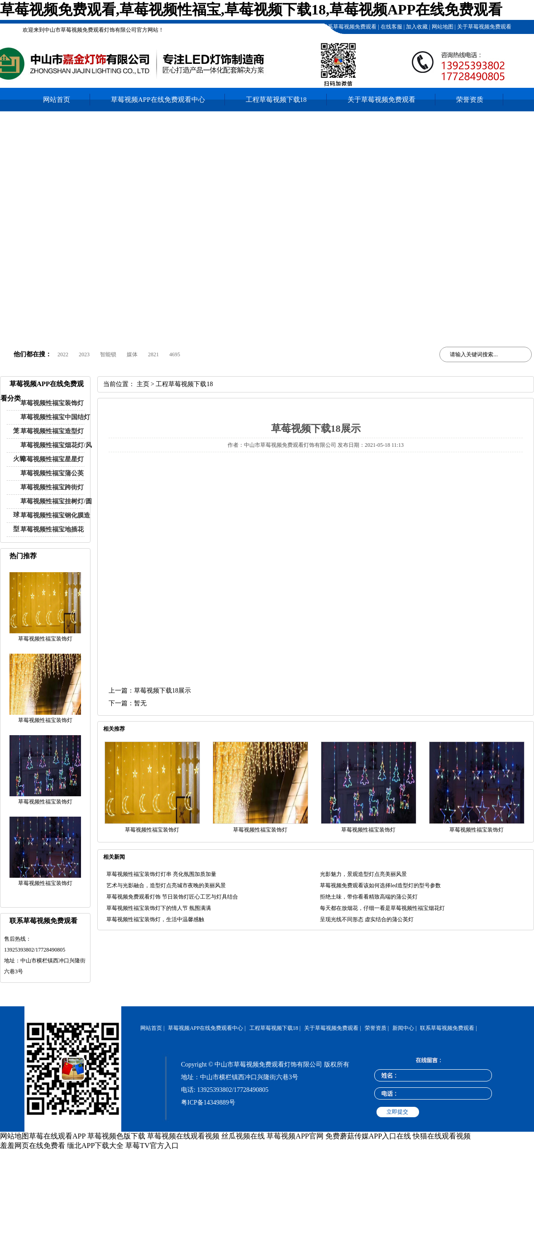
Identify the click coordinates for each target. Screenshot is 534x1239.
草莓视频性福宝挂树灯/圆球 (52, 508)
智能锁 (108, 354)
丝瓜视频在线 (243, 1136)
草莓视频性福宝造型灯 (52, 431)
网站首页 (56, 99)
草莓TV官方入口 (151, 1145)
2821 (153, 354)
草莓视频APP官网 (295, 1136)
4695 (174, 354)
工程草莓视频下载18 (293, 27)
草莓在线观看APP (57, 1136)
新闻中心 (403, 1028)
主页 (143, 384)
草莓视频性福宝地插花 (52, 529)
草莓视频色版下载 (116, 1136)
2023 (84, 354)
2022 (62, 354)
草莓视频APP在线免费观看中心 (158, 99)
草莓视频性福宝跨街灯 (52, 487)
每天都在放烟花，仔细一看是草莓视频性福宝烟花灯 (382, 908)
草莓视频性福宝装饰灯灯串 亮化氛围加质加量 (161, 874)
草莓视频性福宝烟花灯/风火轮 (52, 452)
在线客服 (390, 27)
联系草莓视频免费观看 (349, 27)
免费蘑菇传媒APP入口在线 (368, 1136)
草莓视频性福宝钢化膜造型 (51, 522)
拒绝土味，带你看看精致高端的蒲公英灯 (369, 897)
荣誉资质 (469, 99)
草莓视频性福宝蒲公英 (52, 473)
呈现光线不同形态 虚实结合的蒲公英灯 (367, 919)
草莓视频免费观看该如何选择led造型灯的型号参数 (380, 885)
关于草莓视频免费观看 (483, 27)
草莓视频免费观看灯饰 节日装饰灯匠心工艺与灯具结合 (172, 897)
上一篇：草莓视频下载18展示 (150, 690)
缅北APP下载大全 (95, 1145)
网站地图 (441, 27)
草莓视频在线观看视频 (183, 1136)
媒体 (132, 354)
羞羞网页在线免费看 (32, 1145)
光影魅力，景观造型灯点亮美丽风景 (363, 874)
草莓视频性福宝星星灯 (52, 459)
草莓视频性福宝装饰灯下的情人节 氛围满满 (158, 908)
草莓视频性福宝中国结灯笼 (51, 424)
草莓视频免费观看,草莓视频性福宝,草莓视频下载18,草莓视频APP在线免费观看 (251, 9)
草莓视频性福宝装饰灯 (52, 403)
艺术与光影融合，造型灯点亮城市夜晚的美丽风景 (166, 885)
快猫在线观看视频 (442, 1136)
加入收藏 (416, 27)
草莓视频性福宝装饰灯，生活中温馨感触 (155, 919)
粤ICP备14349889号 (208, 1102)
